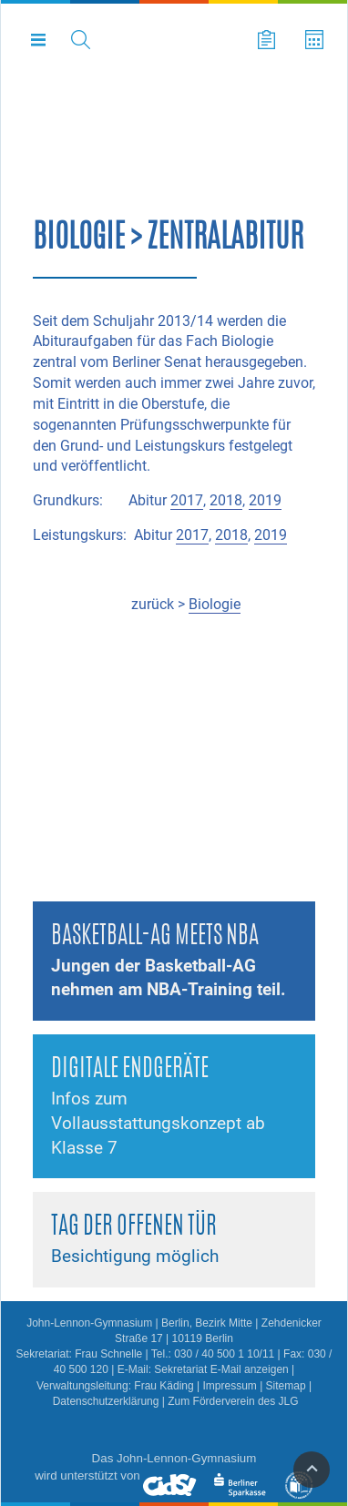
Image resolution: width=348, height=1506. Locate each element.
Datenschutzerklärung (106, 1401)
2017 (186, 500)
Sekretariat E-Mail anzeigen (221, 1369)
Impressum (229, 1385)
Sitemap (286, 1385)
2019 (265, 500)
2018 (226, 500)
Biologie (215, 604)
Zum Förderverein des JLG (233, 1401)
